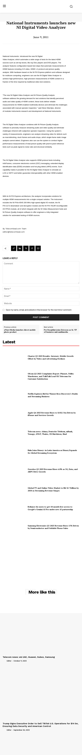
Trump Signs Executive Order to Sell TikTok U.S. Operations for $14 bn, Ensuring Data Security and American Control (40, 724)
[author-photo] (4, 660)
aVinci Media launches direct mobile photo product (20, 331)
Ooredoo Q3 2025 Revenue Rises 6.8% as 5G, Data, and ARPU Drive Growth (53, 470)
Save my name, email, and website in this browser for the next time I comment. (39, 310)
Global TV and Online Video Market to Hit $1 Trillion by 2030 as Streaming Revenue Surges (53, 489)
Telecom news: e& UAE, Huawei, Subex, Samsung (29, 657)
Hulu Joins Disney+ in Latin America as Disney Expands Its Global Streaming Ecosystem (52, 451)
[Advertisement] (41, 556)
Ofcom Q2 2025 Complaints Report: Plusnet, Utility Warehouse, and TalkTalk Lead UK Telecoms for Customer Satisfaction (51, 376)
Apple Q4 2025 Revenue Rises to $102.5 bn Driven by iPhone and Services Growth (52, 414)
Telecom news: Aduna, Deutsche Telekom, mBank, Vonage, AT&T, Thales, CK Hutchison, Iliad (50, 432)
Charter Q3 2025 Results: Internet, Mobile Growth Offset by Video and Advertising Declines (51, 357)
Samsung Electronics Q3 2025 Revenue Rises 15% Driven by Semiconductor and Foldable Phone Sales (53, 527)
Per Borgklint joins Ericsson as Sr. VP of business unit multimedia (60, 331)
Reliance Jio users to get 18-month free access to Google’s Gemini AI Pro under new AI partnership (50, 508)
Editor (9, 661)
